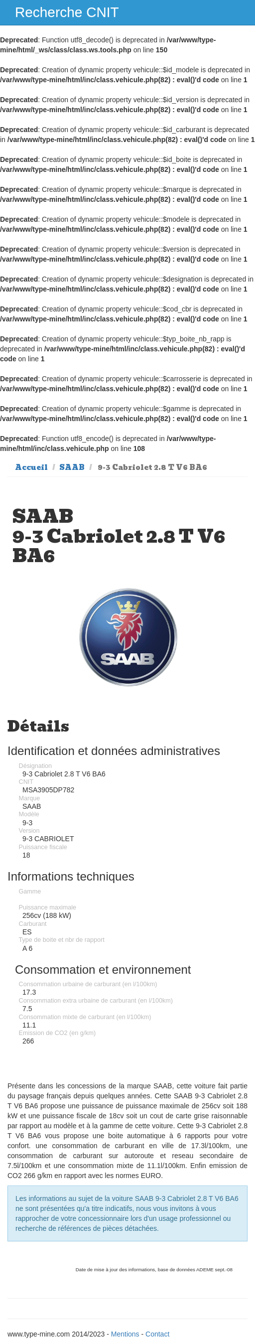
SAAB (72, 467)
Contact (157, 1334)
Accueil (31, 467)
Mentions (125, 1334)
